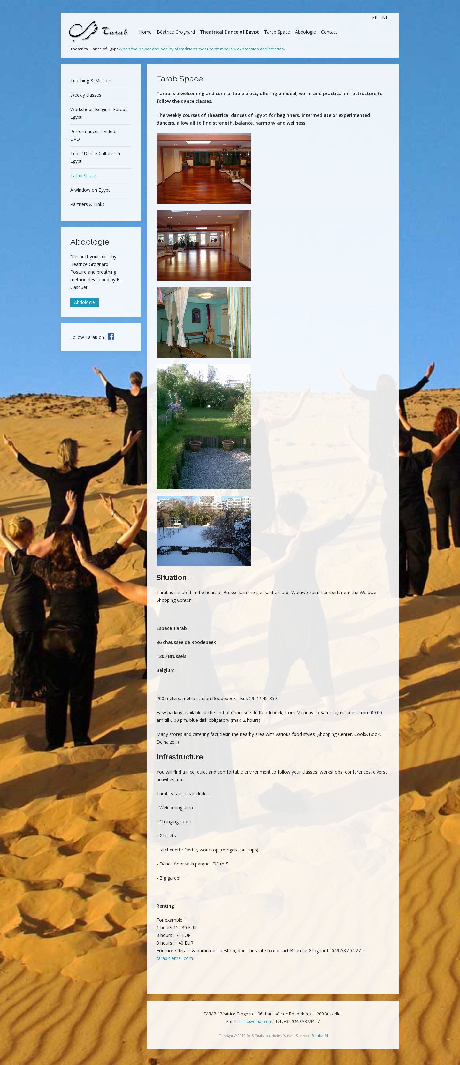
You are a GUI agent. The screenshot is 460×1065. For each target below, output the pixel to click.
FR (375, 17)
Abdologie (305, 32)
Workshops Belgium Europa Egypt (99, 113)
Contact (329, 32)
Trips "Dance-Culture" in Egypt (95, 157)
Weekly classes (85, 95)
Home (145, 32)
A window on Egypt (90, 190)
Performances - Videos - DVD (95, 135)
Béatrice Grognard (176, 32)
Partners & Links (87, 204)
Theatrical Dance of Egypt (229, 32)
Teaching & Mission (90, 81)
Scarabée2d (319, 1035)
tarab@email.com (175, 958)
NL (385, 17)
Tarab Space (277, 32)
